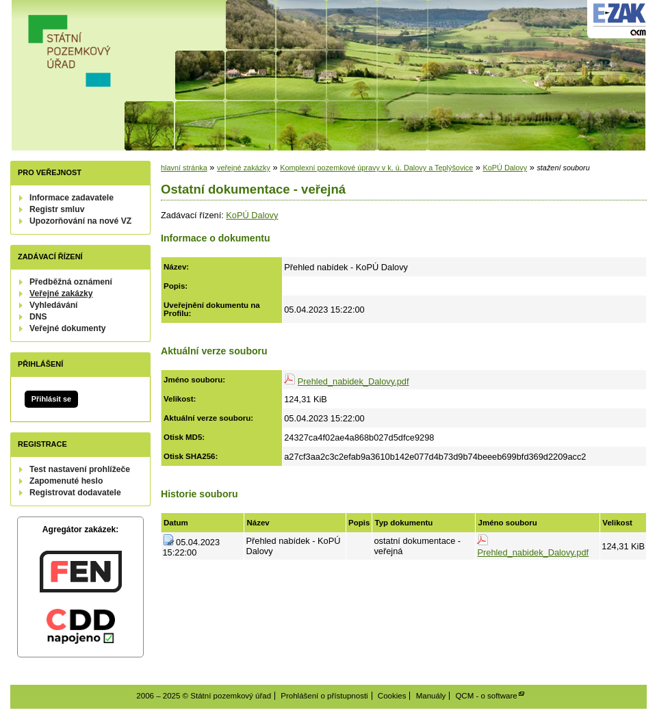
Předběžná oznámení (70, 282)
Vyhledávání (53, 305)
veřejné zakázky (243, 168)
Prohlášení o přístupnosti (324, 696)
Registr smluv (56, 209)
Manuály (431, 696)
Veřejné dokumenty (67, 328)
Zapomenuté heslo (66, 481)
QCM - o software (486, 696)
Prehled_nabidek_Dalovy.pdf (353, 381)
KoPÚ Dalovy (504, 168)
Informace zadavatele (71, 197)
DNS (38, 317)
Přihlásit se (51, 399)
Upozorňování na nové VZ (80, 221)
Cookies (392, 696)
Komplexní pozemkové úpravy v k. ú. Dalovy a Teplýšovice (376, 168)
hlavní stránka (184, 168)
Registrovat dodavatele (75, 492)
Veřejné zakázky (61, 293)
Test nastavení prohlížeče (79, 469)
